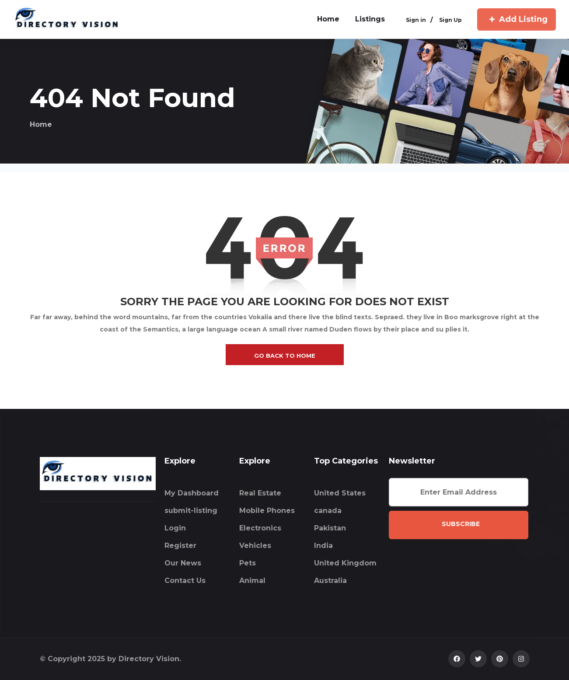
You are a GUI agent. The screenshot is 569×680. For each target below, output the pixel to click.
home (328, 19)
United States (340, 493)
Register (180, 545)
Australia (330, 580)
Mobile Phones (267, 510)
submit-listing (190, 510)
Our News (182, 563)
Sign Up (450, 20)
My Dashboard (191, 493)
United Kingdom (345, 563)
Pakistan (330, 528)
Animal (252, 580)
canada (328, 510)
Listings (370, 19)
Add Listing (516, 19)
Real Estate (260, 493)
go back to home (284, 355)
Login (175, 528)
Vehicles (255, 545)
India (323, 545)
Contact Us (185, 580)
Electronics (260, 528)
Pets (247, 563)
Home (41, 124)
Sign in (416, 20)
